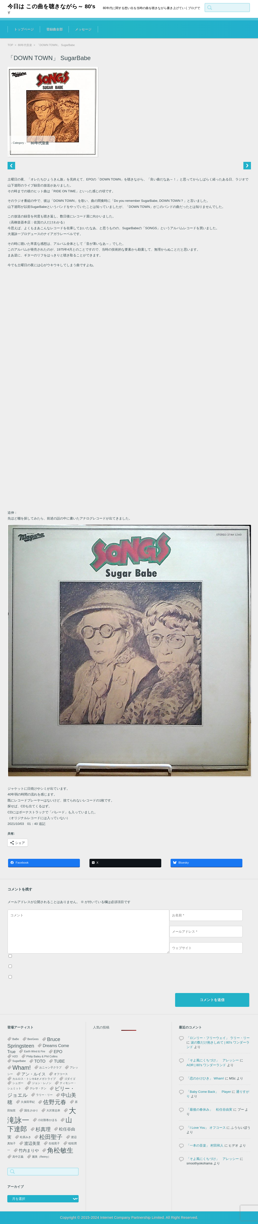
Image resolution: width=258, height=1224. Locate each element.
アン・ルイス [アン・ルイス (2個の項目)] (33, 1074)
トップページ (24, 29)
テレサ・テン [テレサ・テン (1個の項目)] (38, 1088)
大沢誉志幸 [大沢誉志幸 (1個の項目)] (53, 1110)
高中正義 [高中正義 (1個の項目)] (17, 1156)
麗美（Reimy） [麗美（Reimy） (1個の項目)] (41, 1156)
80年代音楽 (25, 44)
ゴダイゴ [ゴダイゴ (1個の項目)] (69, 1078)
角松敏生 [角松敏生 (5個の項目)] (60, 1150)
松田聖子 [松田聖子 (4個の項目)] (50, 1137)
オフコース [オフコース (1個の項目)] (61, 1073)
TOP (10, 44)
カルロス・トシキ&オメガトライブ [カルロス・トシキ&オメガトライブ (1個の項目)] (34, 1078)
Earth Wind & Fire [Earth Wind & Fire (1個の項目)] (34, 1051)
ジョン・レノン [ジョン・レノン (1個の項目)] (41, 1083)
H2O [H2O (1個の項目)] (15, 1056)
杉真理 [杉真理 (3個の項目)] (43, 1129)
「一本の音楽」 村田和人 (204, 1145)
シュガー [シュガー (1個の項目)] (17, 1083)
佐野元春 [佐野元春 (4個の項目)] (54, 1102)
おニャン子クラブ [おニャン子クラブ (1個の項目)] (50, 1067)
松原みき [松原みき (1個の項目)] (25, 1137)
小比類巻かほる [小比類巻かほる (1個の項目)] (47, 1119)
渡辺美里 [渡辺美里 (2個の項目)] (32, 1143)
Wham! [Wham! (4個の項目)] (21, 1067)
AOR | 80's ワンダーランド (206, 1065)
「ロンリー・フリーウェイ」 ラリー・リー (218, 1038)
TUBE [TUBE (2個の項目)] (59, 1061)
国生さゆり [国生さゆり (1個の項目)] (31, 1110)
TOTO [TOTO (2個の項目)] (40, 1061)
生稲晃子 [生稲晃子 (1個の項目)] (54, 1143)
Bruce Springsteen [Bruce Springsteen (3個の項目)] (33, 1043)
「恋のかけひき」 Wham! (205, 1078)
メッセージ (83, 29)
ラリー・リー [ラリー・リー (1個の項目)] (44, 1094)
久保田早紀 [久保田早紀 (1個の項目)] (28, 1101)
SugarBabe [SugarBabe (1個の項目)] (19, 1060)
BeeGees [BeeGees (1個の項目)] (33, 1039)
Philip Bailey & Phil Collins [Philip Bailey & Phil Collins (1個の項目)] (42, 1056)
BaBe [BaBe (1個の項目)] (15, 1039)
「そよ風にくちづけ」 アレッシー (212, 1060)
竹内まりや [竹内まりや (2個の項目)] (29, 1150)
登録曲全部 (54, 29)
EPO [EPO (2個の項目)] (58, 1051)
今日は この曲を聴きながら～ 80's (51, 6)
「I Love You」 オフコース (205, 1127)
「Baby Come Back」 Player (208, 1092)
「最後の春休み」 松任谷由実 (209, 1109)
